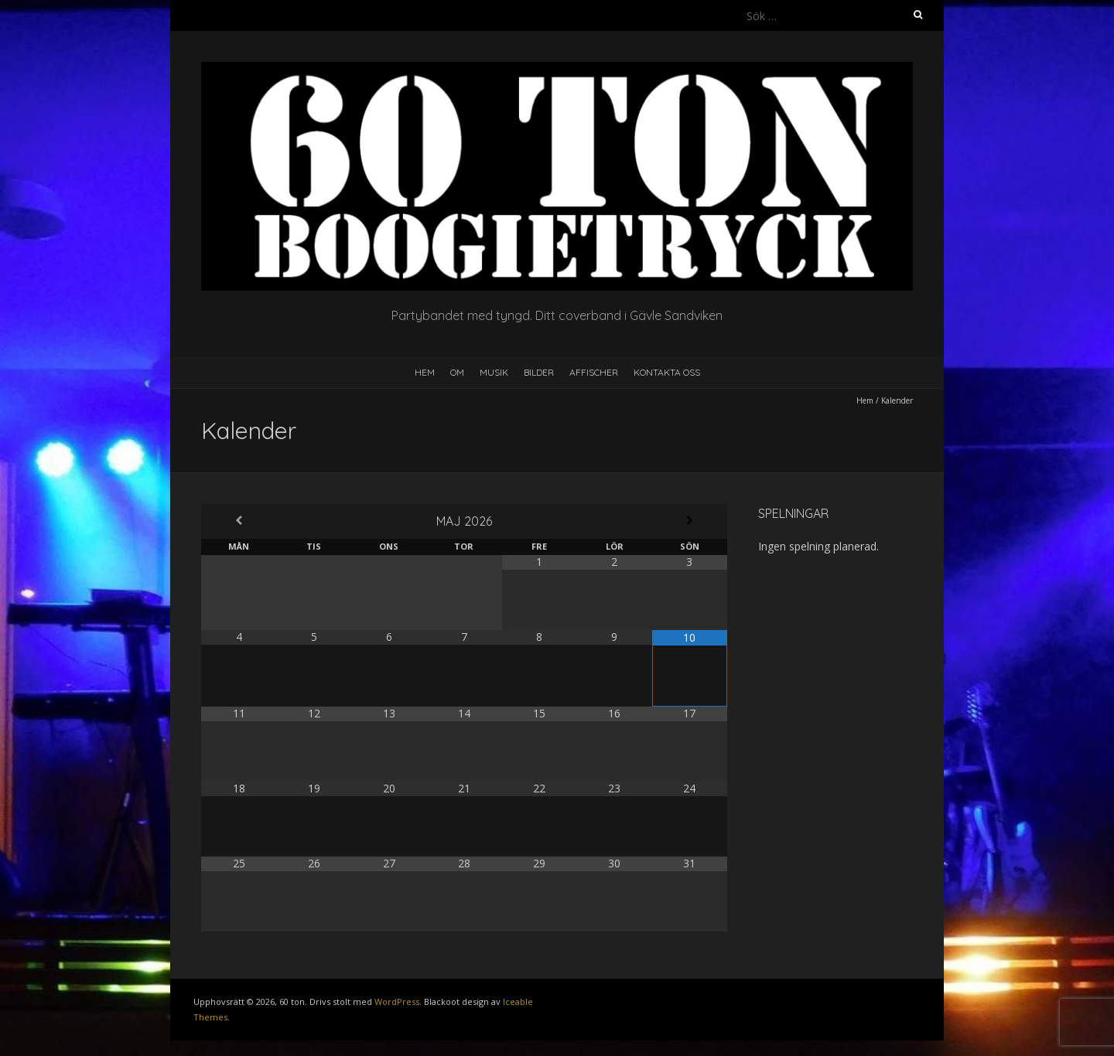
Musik (494, 372)
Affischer (593, 372)
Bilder (539, 372)
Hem (425, 372)
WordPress (396, 1001)
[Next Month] (689, 520)
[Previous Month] (238, 520)
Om (457, 372)
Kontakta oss (667, 372)
